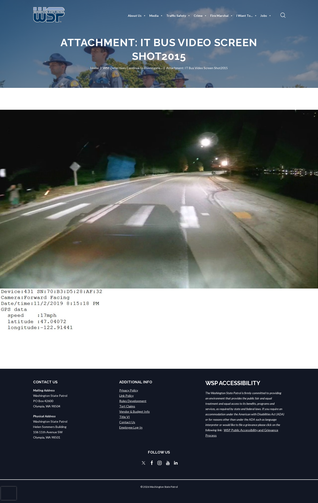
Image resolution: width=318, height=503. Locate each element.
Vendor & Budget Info (134, 411)
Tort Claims (127, 406)
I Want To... (246, 15)
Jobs (265, 15)
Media (156, 15)
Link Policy (126, 395)
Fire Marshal (221, 15)
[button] (282, 15)
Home (95, 68)
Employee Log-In (130, 427)
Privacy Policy (128, 390)
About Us (137, 15)
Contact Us (127, 422)
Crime (200, 15)
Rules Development (132, 401)
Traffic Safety (178, 15)
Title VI (124, 417)
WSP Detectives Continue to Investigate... (132, 68)
